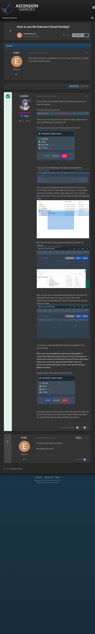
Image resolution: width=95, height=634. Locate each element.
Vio (60, 427)
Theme (38, 477)
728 (28, 121)
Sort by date (84, 86)
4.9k (21, 121)
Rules (57, 477)
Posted (38, 53)
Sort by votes (73, 86)
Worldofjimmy (70, 427)
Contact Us (49, 477)
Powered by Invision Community (47, 483)
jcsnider (24, 96)
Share (66, 35)
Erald (33, 34)
